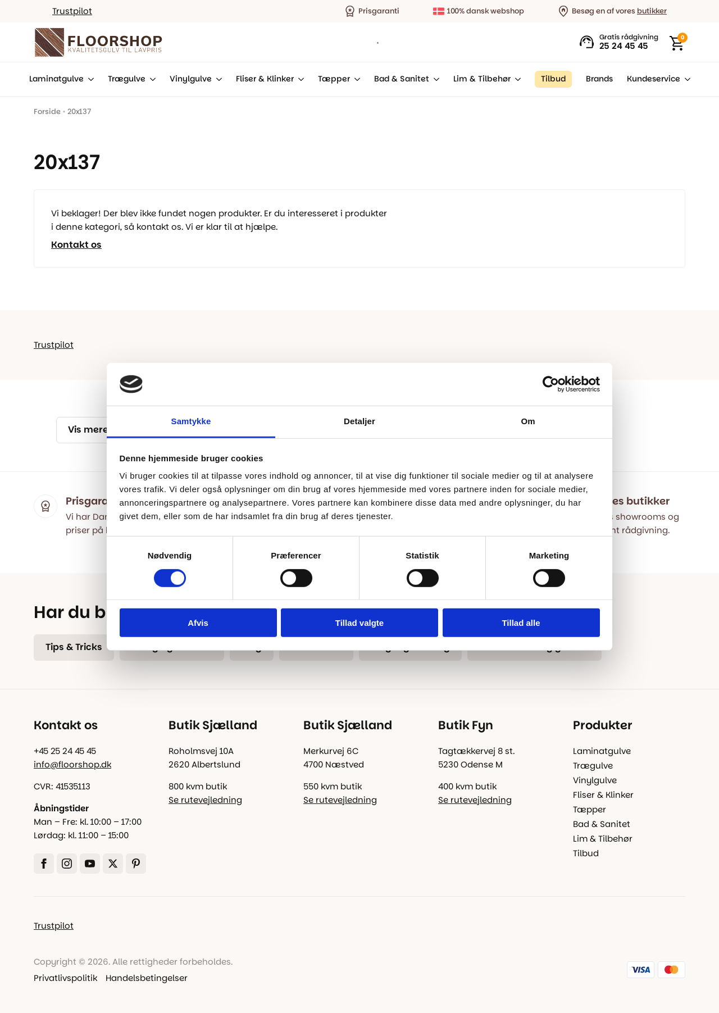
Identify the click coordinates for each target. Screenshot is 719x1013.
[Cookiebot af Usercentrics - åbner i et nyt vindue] (551, 384)
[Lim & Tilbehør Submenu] (516, 79)
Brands (599, 79)
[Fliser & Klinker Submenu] (299, 79)
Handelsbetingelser (147, 978)
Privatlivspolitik (65, 978)
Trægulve (126, 79)
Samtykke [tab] (191, 421)
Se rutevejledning (205, 799)
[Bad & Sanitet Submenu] (434, 79)
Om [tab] (528, 421)
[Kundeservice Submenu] (685, 79)
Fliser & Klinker (265, 79)
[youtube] (90, 863)
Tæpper (334, 79)
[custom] (136, 863)
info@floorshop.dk (72, 764)
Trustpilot (72, 11)
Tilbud (586, 853)
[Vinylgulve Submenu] (217, 79)
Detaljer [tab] (359, 421)
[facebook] (44, 863)
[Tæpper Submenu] (355, 79)
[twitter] (113, 863)
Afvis (198, 623)
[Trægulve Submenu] (150, 79)
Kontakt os (76, 245)
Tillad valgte (359, 623)
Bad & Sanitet (401, 79)
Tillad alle (521, 623)
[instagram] (67, 863)
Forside (47, 111)
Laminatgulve (56, 79)
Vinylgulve (191, 79)
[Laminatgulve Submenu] (89, 79)
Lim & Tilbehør (482, 79)
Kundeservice (653, 79)
